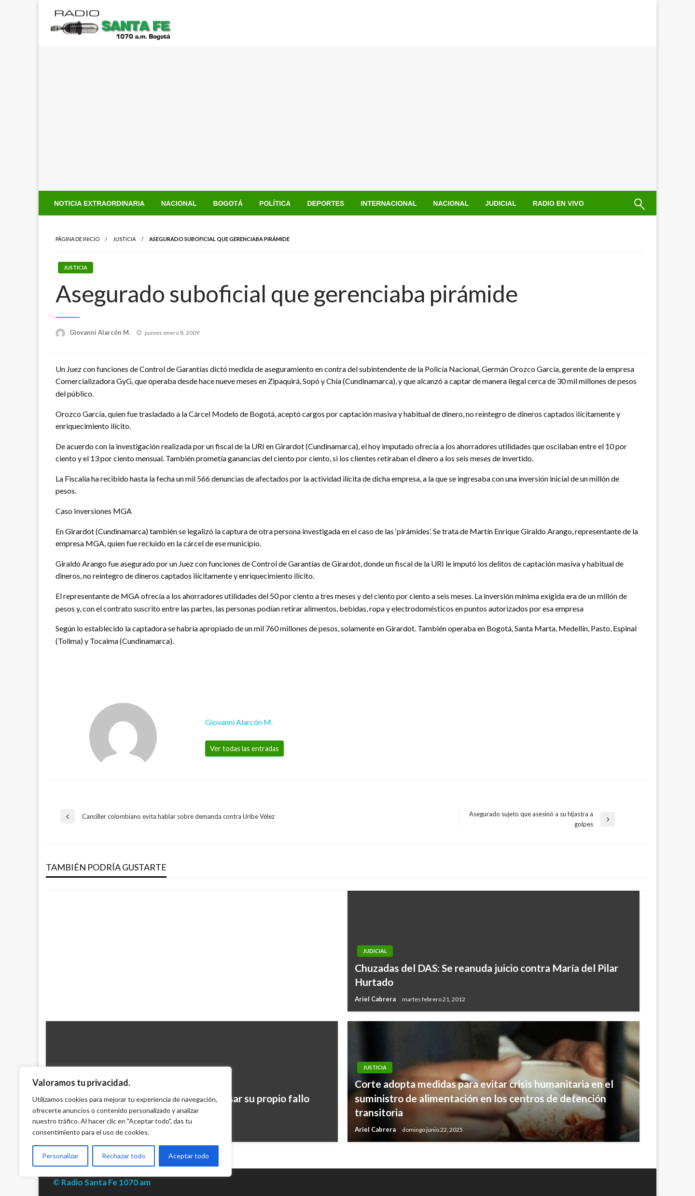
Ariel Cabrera (376, 999)
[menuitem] (99, 203)
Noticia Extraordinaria (99, 203)
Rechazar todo (123, 1156)
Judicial (500, 203)
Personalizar (60, 1156)
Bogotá (228, 203)
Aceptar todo (188, 1156)
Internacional (389, 203)
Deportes (325, 203)
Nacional (179, 203)
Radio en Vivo (558, 203)
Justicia (124, 239)
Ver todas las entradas (244, 748)
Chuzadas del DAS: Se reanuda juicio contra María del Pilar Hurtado (486, 975)
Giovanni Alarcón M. (101, 332)
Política (275, 203)
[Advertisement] (347, 118)
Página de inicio (77, 239)
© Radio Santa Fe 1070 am (102, 1182)
